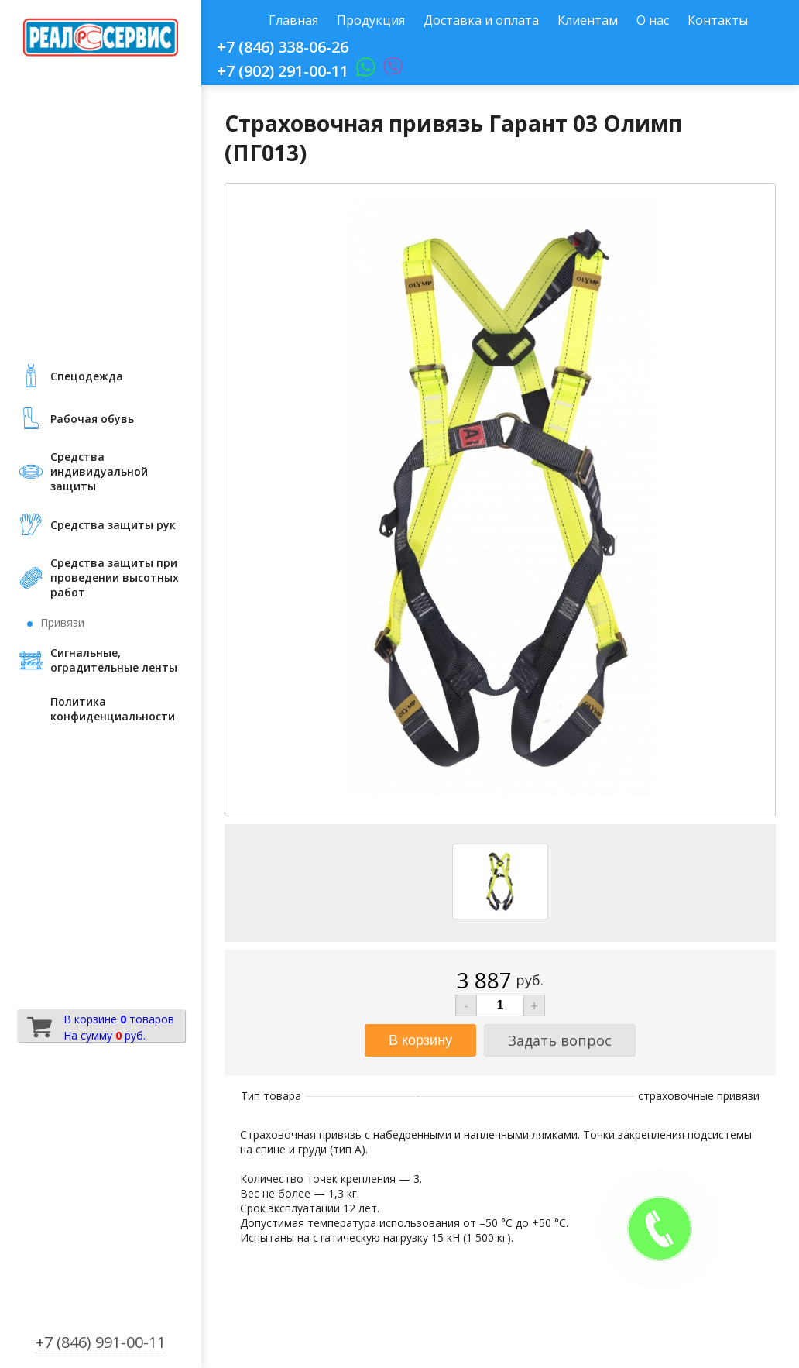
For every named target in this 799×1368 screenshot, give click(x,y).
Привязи (62, 622)
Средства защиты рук (113, 524)
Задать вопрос (560, 1040)
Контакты (718, 20)
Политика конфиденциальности (112, 709)
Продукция (371, 20)
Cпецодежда (86, 376)
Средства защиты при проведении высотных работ (114, 577)
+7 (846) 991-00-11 (101, 1342)
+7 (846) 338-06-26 (282, 46)
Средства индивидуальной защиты (99, 471)
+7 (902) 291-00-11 (282, 70)
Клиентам (587, 20)
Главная (293, 20)
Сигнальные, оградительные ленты (113, 660)
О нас (652, 20)
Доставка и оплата (481, 20)
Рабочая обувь (92, 418)
